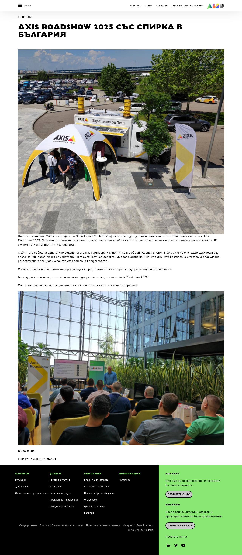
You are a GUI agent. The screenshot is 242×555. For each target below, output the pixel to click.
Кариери (89, 512)
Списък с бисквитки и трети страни (62, 524)
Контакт (135, 5)
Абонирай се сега (180, 524)
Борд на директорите (96, 479)
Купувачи (20, 479)
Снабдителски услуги (62, 505)
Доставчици (22, 486)
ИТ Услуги (55, 486)
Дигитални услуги (60, 479)
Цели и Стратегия (94, 505)
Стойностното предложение (31, 492)
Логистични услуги (60, 492)
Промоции (124, 479)
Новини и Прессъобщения (99, 492)
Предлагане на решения (64, 499)
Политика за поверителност (103, 524)
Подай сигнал (144, 524)
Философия (91, 499)
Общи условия (28, 524)
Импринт (128, 524)
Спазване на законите (97, 486)
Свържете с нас (179, 493)
